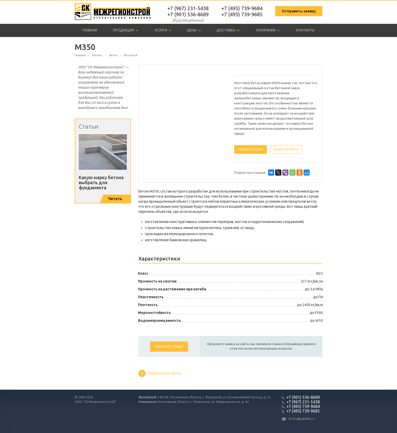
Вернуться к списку (159, 373)
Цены (194, 30)
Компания (268, 30)
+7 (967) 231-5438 (188, 8)
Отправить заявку (299, 11)
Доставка (228, 30)
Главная (89, 30)
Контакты (305, 30)
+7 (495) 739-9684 (242, 8)
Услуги (163, 30)
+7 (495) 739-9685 (242, 14)
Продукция (125, 30)
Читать (115, 198)
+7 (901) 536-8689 (188, 14)
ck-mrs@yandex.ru (301, 418)
